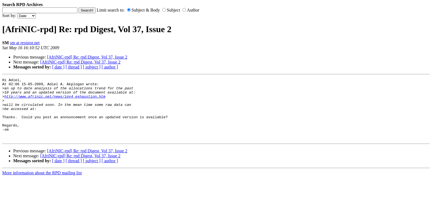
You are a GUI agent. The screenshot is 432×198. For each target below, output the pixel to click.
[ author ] (110, 67)
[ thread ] (74, 67)
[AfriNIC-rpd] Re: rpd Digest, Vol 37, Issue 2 (87, 57)
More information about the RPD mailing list (42, 185)
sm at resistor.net (25, 42)
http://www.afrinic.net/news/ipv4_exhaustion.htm (55, 100)
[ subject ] (92, 67)
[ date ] (58, 67)
